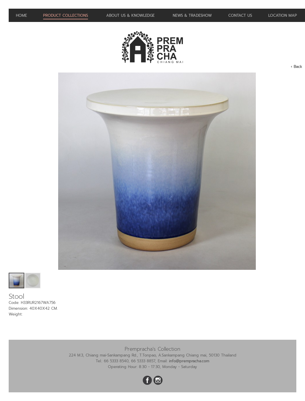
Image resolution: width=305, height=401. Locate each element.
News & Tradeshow (192, 15)
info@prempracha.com (189, 361)
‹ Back (296, 66)
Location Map (282, 15)
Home (21, 15)
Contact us (240, 15)
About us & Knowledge (130, 15)
